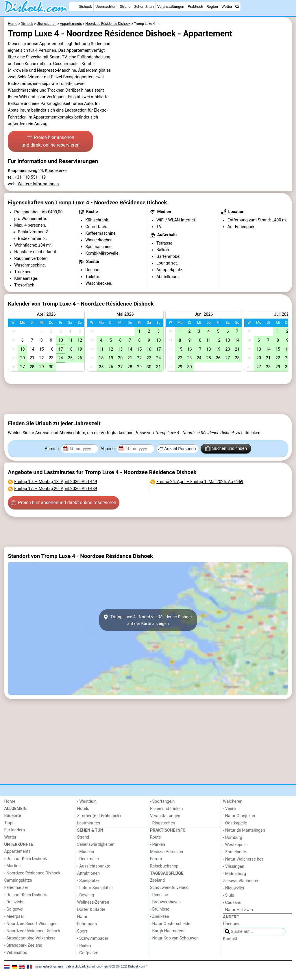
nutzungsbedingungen (48, 966)
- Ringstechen (162, 823)
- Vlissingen (233, 866)
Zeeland (157, 880)
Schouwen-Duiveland (169, 887)
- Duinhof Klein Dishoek (25, 858)
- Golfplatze (87, 952)
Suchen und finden (226, 448)
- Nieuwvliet (233, 888)
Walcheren (232, 801)
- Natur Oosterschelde (170, 923)
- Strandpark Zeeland (23, 945)
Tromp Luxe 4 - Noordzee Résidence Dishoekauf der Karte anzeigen (148, 620)
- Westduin (87, 801)
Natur (82, 916)
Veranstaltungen (170, 6)
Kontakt (230, 938)
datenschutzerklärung (80, 966)
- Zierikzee (159, 916)
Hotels (83, 808)
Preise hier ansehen (50, 142)
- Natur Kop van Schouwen (174, 938)
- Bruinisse (159, 909)
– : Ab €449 (55, 481)
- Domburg (232, 837)
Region (212, 6)
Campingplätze (18, 880)
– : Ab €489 (55, 488)
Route (155, 837)
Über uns (231, 924)
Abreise (108, 448)
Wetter (226, 6)
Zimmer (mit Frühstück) (99, 815)
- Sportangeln (162, 801)
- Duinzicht (14, 902)
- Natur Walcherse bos (243, 859)
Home (10, 801)
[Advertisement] (148, 399)
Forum (156, 859)
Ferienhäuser (16, 887)
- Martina (12, 865)
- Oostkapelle (235, 823)
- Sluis (228, 895)
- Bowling (85, 895)
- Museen (85, 851)
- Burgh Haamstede (168, 930)
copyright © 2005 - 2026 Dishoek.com (121, 966)
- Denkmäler (88, 859)
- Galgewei (13, 909)
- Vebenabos (15, 952)
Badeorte (12, 815)
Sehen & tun (144, 6)
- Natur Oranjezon (239, 815)
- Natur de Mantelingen (244, 830)
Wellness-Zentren (93, 902)
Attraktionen (88, 873)
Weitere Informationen (38, 184)
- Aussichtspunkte (93, 866)
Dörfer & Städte (91, 909)
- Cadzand (232, 902)
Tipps (9, 822)
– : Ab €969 (199, 481)
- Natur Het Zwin (238, 909)
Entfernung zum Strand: (249, 220)
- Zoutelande (234, 852)
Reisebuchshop (164, 866)
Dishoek (85, 6)
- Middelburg (234, 873)
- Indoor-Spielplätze (95, 887)
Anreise (52, 448)
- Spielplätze (88, 880)
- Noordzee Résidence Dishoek (32, 873)
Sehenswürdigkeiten (95, 844)
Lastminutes (88, 823)
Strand (125, 6)
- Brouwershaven (165, 902)
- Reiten (84, 945)
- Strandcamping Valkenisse (30, 938)
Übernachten (105, 6)
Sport (82, 931)
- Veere (229, 808)
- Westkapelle (235, 844)
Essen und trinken (166, 808)
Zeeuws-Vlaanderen (241, 880)
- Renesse (159, 894)
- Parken (157, 844)
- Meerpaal (14, 916)
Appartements (17, 851)
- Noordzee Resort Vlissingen (31, 923)
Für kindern (14, 830)
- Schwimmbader (92, 938)
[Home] (73, 6)
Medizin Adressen (166, 851)
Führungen (87, 924)
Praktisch (195, 6)
